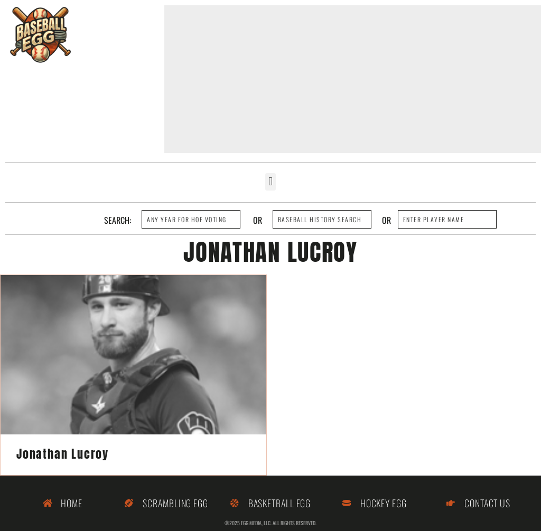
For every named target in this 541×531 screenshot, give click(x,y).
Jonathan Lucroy (62, 453)
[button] (270, 182)
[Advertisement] (352, 79)
